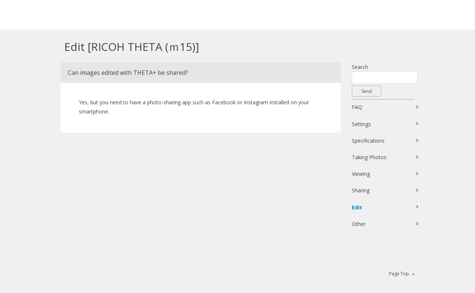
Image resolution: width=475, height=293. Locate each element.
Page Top (399, 274)
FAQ (357, 107)
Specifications (368, 140)
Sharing (361, 190)
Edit (357, 207)
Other (358, 223)
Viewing (361, 173)
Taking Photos (369, 157)
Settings (361, 124)
